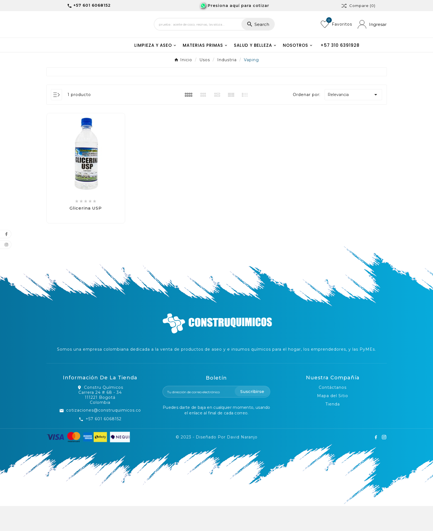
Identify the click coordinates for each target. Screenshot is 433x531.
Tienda (332, 429)
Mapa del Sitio (332, 420)
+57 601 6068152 (104, 443)
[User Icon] (372, 37)
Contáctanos (333, 412)
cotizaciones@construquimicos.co (103, 435)
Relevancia (353, 119)
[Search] (197, 37)
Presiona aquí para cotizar (238, 5)
